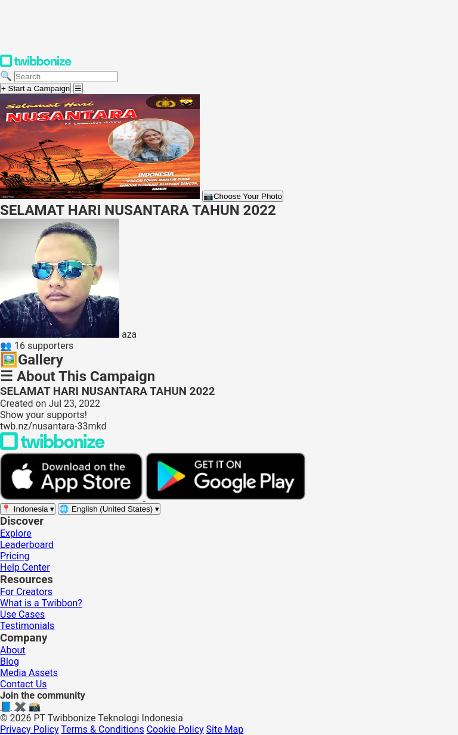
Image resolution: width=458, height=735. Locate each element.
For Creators (26, 591)
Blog (9, 661)
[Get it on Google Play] (225, 497)
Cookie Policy (175, 729)
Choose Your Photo (242, 196)
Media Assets (29, 672)
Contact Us (23, 684)
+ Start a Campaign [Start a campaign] (35, 88)
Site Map (225, 729)
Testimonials (27, 625)
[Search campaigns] (65, 76)
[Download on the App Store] (73, 497)
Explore (16, 533)
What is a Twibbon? (41, 603)
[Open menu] (78, 88)
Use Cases (22, 614)
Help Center (25, 567)
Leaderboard (27, 544)
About (13, 650)
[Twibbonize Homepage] (36, 64)
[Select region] (27, 509)
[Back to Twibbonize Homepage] (52, 447)
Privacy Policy (29, 729)
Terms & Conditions (102, 729)
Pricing (15, 556)
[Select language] (109, 509)
